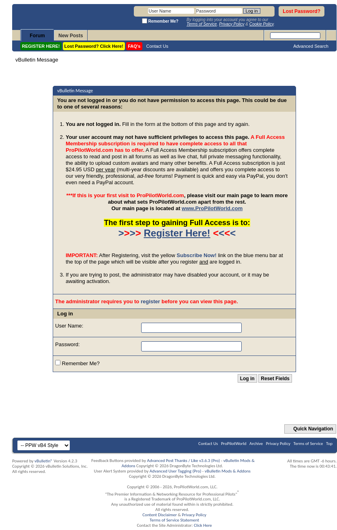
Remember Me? (77, 363)
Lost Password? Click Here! (94, 46)
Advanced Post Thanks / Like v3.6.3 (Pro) (183, 460)
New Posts (70, 35)
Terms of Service (308, 443)
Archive (256, 443)
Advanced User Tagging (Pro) (176, 471)
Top (329, 443)
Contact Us (157, 46)
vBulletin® (43, 461)
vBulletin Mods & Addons (228, 471)
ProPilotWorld (234, 443)
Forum (37, 35)
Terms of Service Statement (174, 520)
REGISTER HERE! (41, 46)
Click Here (203, 525)
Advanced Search (310, 46)
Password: (67, 344)
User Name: (69, 326)
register (150, 301)
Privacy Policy (278, 443)
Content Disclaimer (159, 514)
